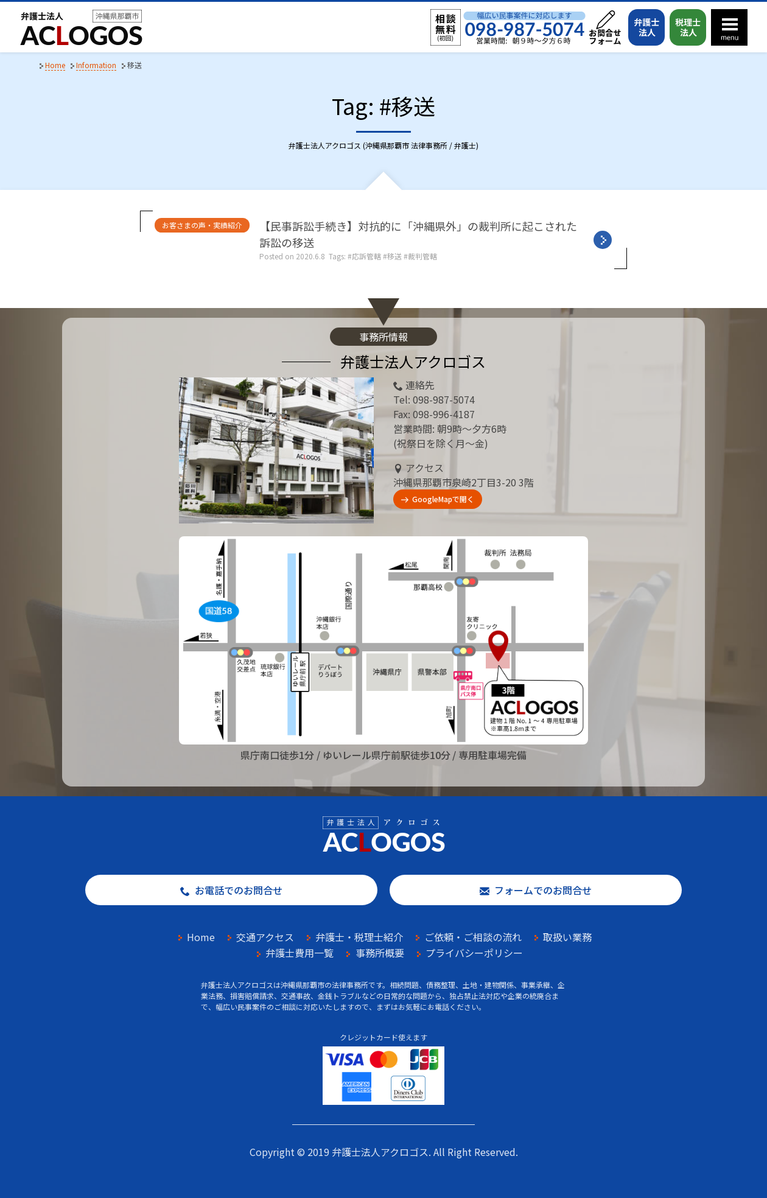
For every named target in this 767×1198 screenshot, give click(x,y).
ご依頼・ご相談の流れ (473, 937)
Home (201, 937)
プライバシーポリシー (474, 952)
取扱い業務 (567, 937)
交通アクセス (265, 937)
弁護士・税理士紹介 (359, 937)
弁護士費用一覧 (299, 952)
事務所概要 (379, 952)
